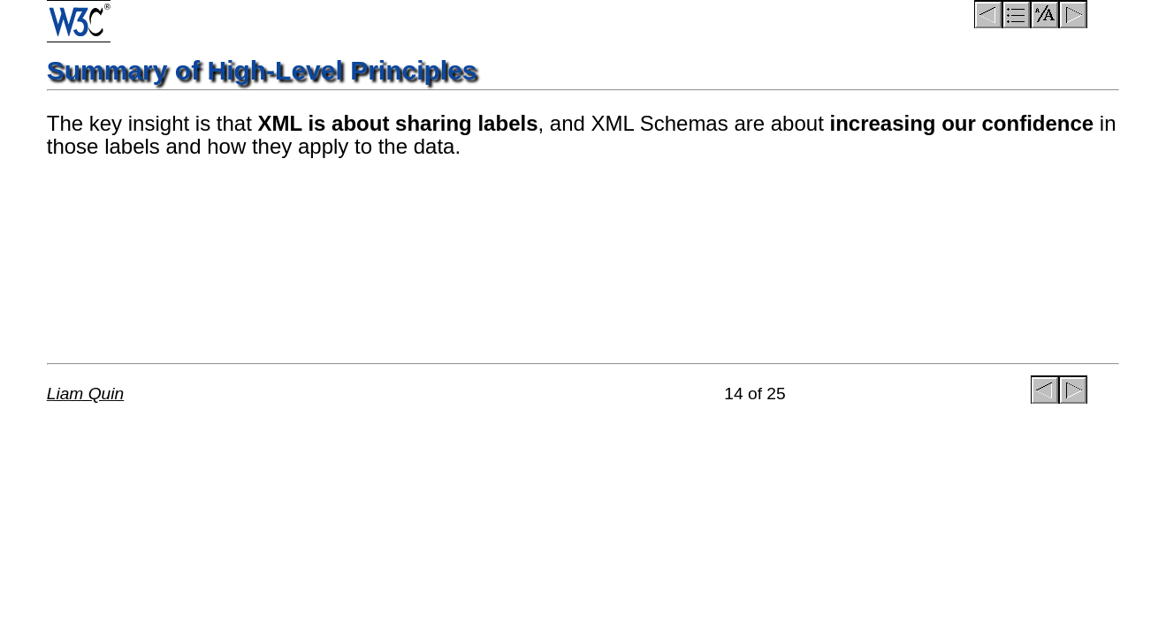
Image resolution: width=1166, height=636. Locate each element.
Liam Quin (85, 393)
